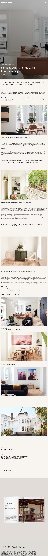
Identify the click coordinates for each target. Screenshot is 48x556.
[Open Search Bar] (42, 3)
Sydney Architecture (6, 458)
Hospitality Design (15, 456)
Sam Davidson (20, 457)
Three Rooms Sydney (16, 458)
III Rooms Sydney (24, 456)
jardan (2, 457)
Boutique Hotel (4, 456)
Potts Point (14, 457)
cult (10, 456)
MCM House (7, 457)
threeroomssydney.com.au (7, 288)
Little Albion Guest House (19, 290)
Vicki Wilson (12, 64)
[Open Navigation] (45, 3)
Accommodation (5, 64)
